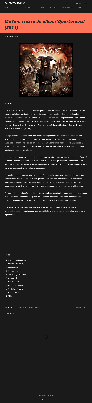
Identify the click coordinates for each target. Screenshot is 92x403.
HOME (6, 8)
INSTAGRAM (41, 8)
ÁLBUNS (16, 8)
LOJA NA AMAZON (67, 8)
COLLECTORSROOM (15, 3)
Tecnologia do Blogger (46, 395)
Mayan (16, 307)
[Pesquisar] (77, 3)
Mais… (80, 8)
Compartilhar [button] (80, 307)
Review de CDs (24, 307)
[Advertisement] (46, 374)
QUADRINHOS (28, 8)
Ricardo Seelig (34, 307)
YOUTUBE (53, 8)
